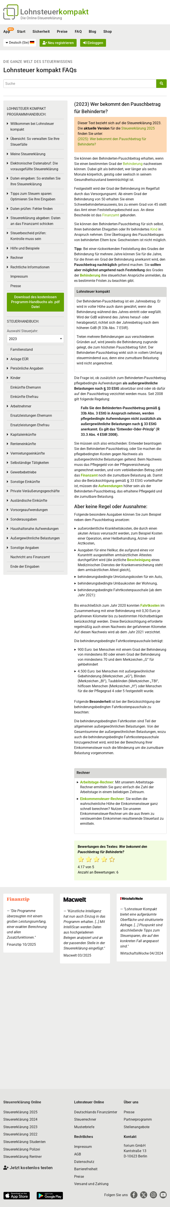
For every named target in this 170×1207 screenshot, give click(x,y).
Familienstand (21, 349)
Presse (15, 286)
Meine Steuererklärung (27, 154)
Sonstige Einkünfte (25, 482)
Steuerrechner (85, 1119)
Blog (92, 31)
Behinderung (133, 164)
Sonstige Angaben (24, 548)
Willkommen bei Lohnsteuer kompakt (32, 127)
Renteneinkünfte (23, 444)
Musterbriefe (84, 1127)
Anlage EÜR (19, 359)
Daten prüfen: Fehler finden (31, 209)
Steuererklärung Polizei (21, 1149)
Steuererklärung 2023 (20, 1127)
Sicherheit (41, 31)
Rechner (16, 258)
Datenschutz (84, 1162)
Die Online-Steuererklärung (41, 18)
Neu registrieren (58, 43)
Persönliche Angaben (26, 368)
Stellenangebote (136, 1127)
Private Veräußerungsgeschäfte (35, 491)
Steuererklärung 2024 (20, 1119)
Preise (62, 31)
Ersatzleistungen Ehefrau (29, 425)
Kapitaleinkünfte (23, 434)
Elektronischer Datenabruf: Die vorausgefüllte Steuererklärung (34, 166)
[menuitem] (19, 42)
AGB (77, 1154)
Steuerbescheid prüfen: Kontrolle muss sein (28, 236)
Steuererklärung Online (22, 1102)
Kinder (15, 378)
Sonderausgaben (23, 519)
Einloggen (93, 43)
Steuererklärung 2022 (20, 1134)
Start (21, 31)
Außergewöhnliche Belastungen (35, 538)
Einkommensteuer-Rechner (102, 799)
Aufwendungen (110, 486)
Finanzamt (110, 215)
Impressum (19, 276)
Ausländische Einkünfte (28, 500)
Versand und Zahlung (91, 1184)
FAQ (78, 31)
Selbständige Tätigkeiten (29, 463)
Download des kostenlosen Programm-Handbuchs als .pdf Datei (35, 302)
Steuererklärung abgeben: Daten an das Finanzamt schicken (35, 221)
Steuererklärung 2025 (138, 128)
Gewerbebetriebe (23, 472)
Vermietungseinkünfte (27, 453)
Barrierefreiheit (86, 1169)
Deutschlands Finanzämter (95, 1112)
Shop (107, 31)
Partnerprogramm (138, 1119)
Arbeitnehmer (20, 406)
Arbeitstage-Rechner (96, 782)
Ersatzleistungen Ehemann (31, 415)
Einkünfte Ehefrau (24, 397)
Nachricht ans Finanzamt (30, 557)
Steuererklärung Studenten (24, 1142)
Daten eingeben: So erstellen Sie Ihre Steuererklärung (35, 181)
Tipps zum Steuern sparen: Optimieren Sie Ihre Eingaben (32, 196)
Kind (154, 229)
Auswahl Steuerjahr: (22, 331)
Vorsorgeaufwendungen (29, 510)
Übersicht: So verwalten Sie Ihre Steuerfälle (34, 142)
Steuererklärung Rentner (22, 1157)
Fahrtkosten (150, 605)
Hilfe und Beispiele (24, 248)
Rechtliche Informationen (30, 267)
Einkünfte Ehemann (25, 387)
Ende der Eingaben (24, 566)
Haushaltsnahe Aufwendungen (34, 529)
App (6, 31)
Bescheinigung (139, 560)
